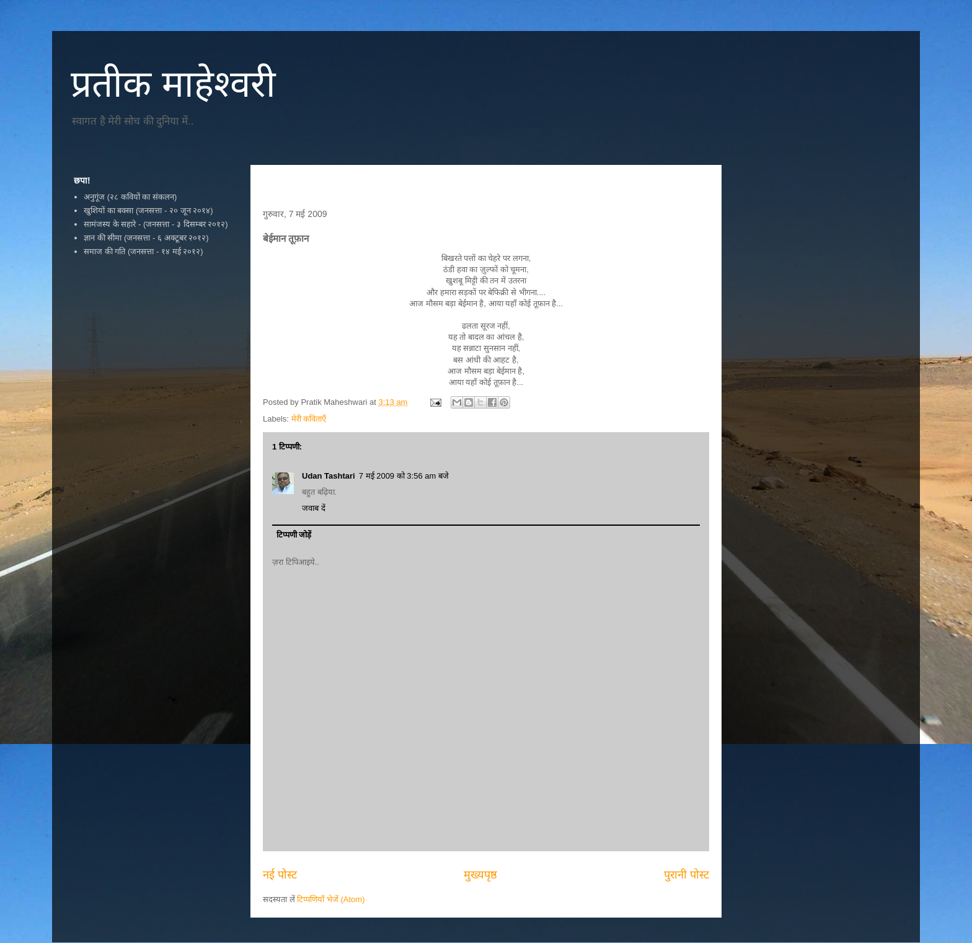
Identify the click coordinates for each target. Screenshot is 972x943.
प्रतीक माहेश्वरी (173, 84)
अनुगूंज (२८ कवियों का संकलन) (130, 196)
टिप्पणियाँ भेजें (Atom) (331, 899)
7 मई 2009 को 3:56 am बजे (404, 475)
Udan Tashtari (328, 475)
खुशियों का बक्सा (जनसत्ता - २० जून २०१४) (148, 210)
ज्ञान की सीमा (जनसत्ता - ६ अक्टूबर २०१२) (146, 237)
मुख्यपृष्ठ (480, 875)
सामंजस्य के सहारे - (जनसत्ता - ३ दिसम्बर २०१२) (156, 224)
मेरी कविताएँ (309, 418)
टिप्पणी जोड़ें (294, 534)
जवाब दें (313, 508)
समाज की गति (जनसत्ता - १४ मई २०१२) (143, 251)
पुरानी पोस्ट (686, 875)
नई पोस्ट (280, 875)
